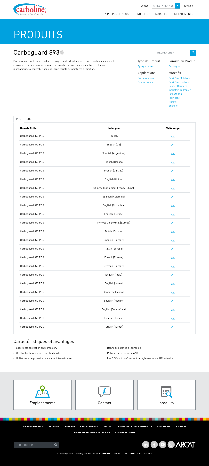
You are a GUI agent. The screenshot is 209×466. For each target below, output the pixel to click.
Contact (145, 6)
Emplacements (183, 14)
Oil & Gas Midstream (180, 78)
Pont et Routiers (178, 86)
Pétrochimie (175, 94)
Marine (173, 102)
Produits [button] (142, 14)
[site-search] (56, 445)
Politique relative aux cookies (92, 432)
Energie (173, 106)
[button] (166, 6)
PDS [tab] (18, 119)
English (188, 6)
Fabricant (174, 98)
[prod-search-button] (193, 53)
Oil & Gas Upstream (180, 82)
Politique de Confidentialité (135, 426)
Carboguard (175, 66)
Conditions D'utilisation (171, 426)
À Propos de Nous (33, 426)
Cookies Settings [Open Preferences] (125, 432)
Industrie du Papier (180, 90)
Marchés (161, 14)
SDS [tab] (29, 119)
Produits (54, 426)
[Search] (33, 445)
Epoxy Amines (145, 66)
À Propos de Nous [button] (117, 14)
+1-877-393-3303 (118, 454)
